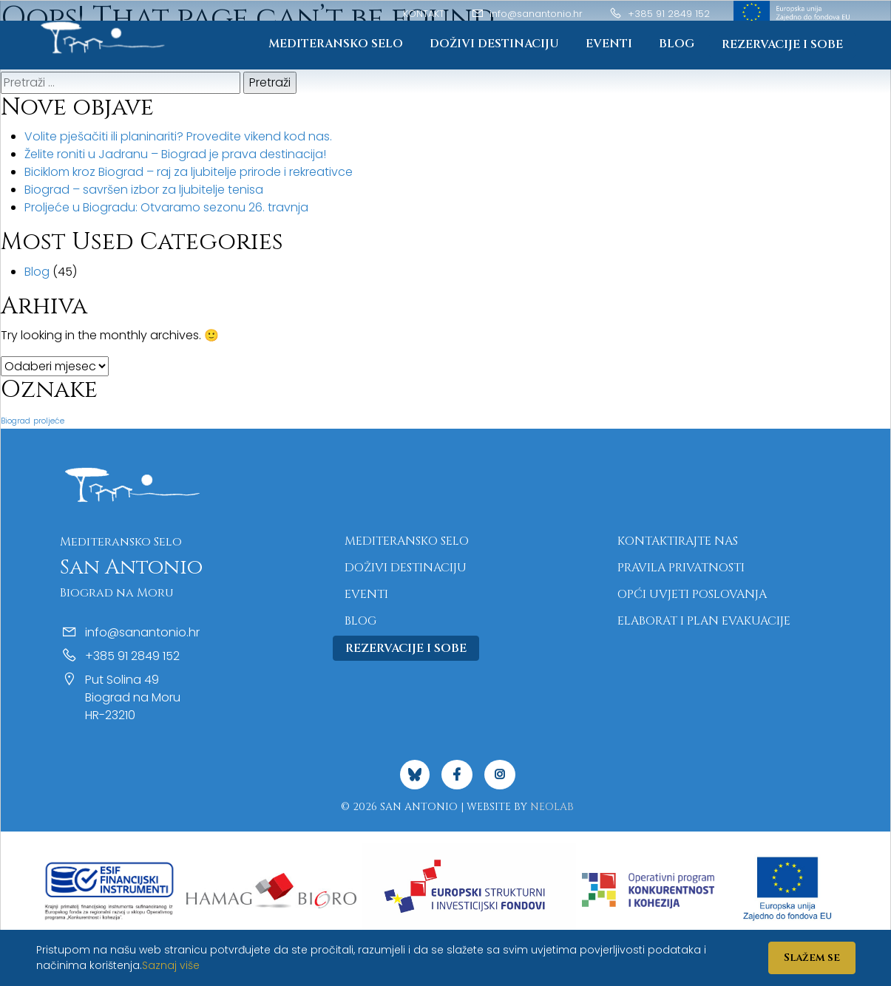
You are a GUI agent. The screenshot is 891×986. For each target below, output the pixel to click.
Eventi (609, 44)
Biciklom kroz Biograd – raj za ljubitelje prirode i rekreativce (188, 171)
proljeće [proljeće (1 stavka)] (48, 420)
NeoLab (552, 807)
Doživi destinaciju (493, 44)
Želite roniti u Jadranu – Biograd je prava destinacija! (175, 154)
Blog (676, 44)
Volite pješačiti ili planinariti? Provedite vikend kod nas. (178, 136)
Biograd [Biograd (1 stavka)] (15, 420)
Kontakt (423, 13)
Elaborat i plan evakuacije (703, 621)
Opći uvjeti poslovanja (692, 594)
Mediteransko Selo (334, 44)
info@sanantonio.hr (527, 13)
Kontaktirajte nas (677, 541)
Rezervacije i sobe (782, 45)
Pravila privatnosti (681, 568)
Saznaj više (171, 965)
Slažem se (812, 958)
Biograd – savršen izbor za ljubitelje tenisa (143, 189)
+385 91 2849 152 (659, 13)
